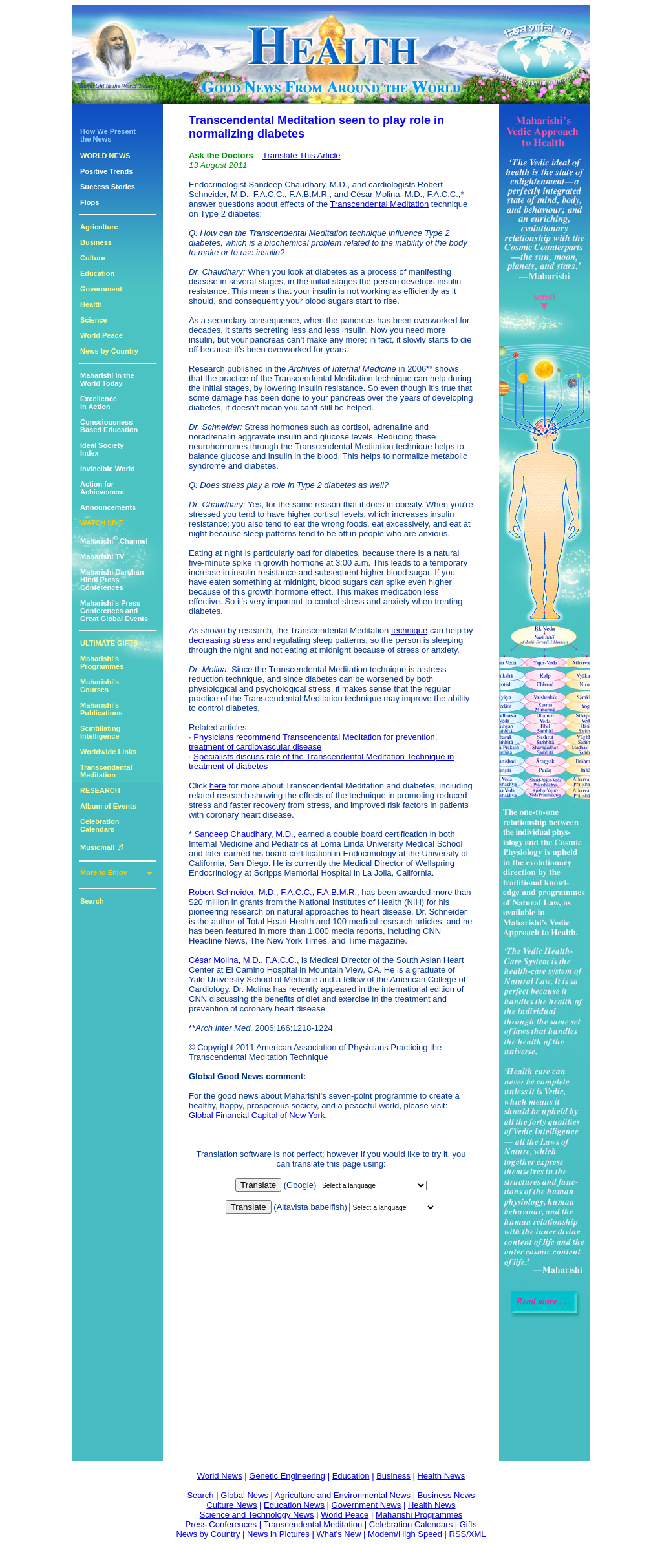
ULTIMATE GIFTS (109, 643)
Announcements (108, 507)
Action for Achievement (102, 488)
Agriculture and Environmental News (343, 1495)
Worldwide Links (108, 752)
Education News (294, 1505)
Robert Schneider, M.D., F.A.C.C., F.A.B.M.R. (273, 892)
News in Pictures (278, 1534)
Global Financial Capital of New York (257, 1115)
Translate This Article (301, 155)
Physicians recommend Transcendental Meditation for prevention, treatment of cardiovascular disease (313, 742)
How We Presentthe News (108, 135)
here (217, 785)
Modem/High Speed (405, 1534)
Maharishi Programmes (419, 1514)
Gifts (468, 1524)
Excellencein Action (98, 402)
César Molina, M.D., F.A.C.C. (243, 960)
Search (92, 901)
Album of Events (108, 806)
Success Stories (107, 187)
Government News (366, 1505)
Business (96, 242)
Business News (446, 1495)
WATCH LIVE (101, 523)
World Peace (101, 335)
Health (91, 304)
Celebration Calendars (100, 825)
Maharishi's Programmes (101, 662)
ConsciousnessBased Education (109, 426)
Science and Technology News (257, 1514)
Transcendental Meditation (106, 771)
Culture (92, 258)
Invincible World (107, 468)
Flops (89, 202)
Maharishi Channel (114, 541)
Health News (441, 1476)
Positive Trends (106, 171)
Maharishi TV (102, 556)
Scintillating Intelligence (100, 732)
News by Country (109, 351)
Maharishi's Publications (101, 709)
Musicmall (102, 847)
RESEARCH (100, 790)
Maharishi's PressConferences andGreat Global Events (114, 610)
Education (97, 273)
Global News (244, 1495)
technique (409, 630)
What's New (338, 1534)
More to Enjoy (103, 872)
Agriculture (99, 227)
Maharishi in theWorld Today (107, 379)
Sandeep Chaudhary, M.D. (244, 834)
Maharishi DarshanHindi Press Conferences (112, 579)
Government (101, 289)
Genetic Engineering (287, 1476)
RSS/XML (467, 1534)
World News (219, 1476)
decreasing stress (222, 640)
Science (93, 320)
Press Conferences (221, 1524)
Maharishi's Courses (99, 685)
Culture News (231, 1505)
